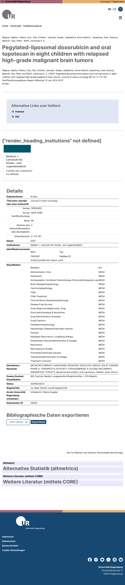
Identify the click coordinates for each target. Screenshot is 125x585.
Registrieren (118, 1)
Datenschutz (8, 541)
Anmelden (105, 1)
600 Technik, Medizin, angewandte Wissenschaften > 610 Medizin (63, 376)
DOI (17, 116)
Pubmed (19, 111)
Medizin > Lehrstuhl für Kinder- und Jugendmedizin (56, 245)
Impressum (8, 536)
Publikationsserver (32, 26)
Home (5, 26)
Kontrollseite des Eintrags (110, 452)
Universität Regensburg (17, 1)
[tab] (62, 468)
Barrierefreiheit (10, 545)
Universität (15, 26)
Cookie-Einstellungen (13, 550)
